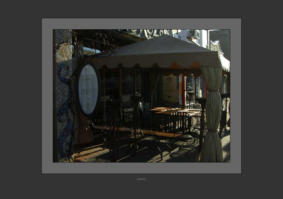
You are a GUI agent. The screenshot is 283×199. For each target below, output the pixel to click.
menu (141, 179)
